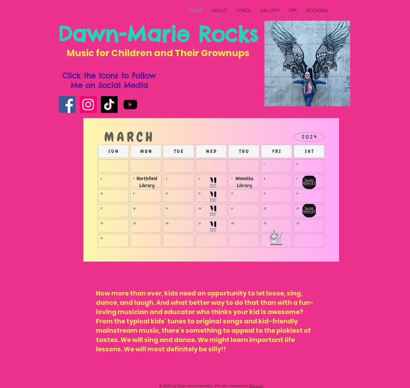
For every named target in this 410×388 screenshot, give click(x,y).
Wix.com (256, 385)
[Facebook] (67, 104)
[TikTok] (109, 104)
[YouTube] (130, 104)
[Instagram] (88, 104)
